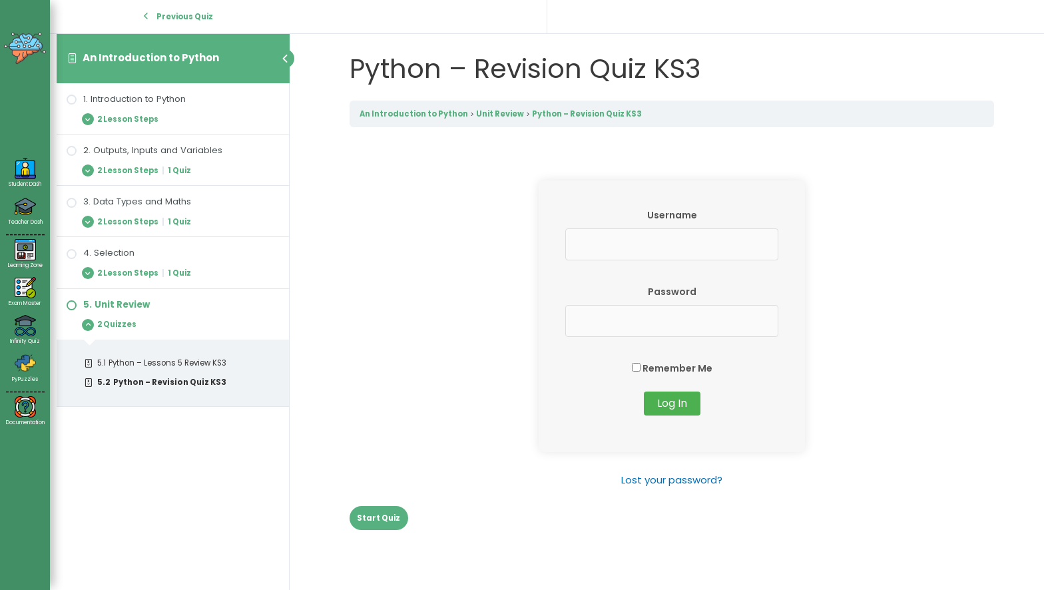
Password (672, 291)
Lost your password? (671, 480)
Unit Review (500, 114)
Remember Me (672, 368)
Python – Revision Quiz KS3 (587, 114)
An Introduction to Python (151, 58)
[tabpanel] (672, 334)
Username (672, 215)
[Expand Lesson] (173, 119)
